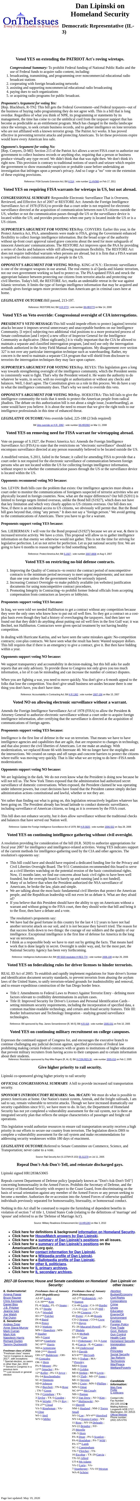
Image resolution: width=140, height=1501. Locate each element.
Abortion (115, 1291)
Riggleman (49, 1408)
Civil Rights (117, 1297)
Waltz (46, 1305)
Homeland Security (122, 1341)
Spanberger (81, 1468)
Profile (113, 1390)
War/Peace (117, 1364)
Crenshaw (48, 1394)
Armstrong (49, 1348)
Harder (103, 1305)
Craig (83, 1383)
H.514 (71, 181)
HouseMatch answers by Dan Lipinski (66, 1236)
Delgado (98, 1422)
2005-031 (108, 1024)
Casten (98, 1344)
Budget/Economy (121, 1294)
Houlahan (84, 1440)
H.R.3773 (64, 307)
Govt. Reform (119, 1331)
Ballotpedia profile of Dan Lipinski (66, 1260)
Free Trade (117, 1327)
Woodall (48, 1312)
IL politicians (117, 1392)
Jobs (113, 1347)
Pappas (83, 1394)
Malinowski (86, 1401)
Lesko (47, 1298)
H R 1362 (73, 694)
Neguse (83, 1319)
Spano (63, 1305)
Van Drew (85, 1397)
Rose (65, 1387)
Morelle (80, 1429)
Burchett (48, 1387)
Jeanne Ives (11, 1311)
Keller (44, 1372)
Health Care (118, 1337)
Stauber (42, 1333)
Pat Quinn (9, 1317)
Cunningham (86, 1447)
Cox (84, 1308)
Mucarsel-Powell (90, 1326)
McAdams (85, 1461)
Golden (84, 1369)
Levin (84, 1305)
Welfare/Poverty (120, 1367)
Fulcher (49, 1316)
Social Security (120, 1354)
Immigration (118, 1344)
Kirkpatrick (89, 1298)
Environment (118, 1317)
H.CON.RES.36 (84, 1059)
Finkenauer (85, 1340)
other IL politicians (50, 1264)
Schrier (84, 1472)
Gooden (59, 1397)
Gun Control (118, 1334)
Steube (48, 1308)
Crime (114, 1304)
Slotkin (83, 1372)
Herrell (52, 1351)
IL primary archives (51, 1268)
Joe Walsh (10, 1314)
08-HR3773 (89, 307)
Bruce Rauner (12, 1297)
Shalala (80, 1330)
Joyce (62, 1372)
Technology (117, 1361)
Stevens (84, 1380)
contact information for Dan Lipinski (65, 1252)
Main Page (116, 1387)
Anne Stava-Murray (15, 1327)
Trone (83, 1365)
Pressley (79, 1362)
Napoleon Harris (13, 1337)
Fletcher (84, 1451)
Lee (81, 1415)
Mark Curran (11, 1331)
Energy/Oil (117, 1314)
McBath (84, 1333)
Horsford (101, 1415)
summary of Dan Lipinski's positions (68, 1240)
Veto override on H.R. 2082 (50, 425)
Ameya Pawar (12, 1294)
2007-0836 (91, 554)
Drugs (114, 1307)
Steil (45, 1415)
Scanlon (99, 1436)
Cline (41, 1412)
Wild (102, 1440)
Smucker (47, 1369)
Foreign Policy (119, 1324)
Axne (103, 1340)
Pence (45, 1323)
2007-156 (97, 694)
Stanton (78, 1301)
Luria (82, 1465)
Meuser (46, 1365)
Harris (51, 1344)
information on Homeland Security (106, 1232)
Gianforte (50, 1340)
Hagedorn (49, 1330)
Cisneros (86, 1312)
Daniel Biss (10, 1304)
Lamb (85, 1443)
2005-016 (111, 1059)
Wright (47, 1401)
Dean (82, 1436)
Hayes (82, 1323)
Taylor (41, 1397)
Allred (84, 1458)
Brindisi (85, 1426)
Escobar (80, 1454)
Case (84, 1337)
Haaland (85, 1408)
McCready (90, 1390)
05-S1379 (83, 1157)
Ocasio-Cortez (89, 1419)
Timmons (48, 1380)
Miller (47, 1419)
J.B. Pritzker (11, 1307)
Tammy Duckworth (15, 1344)
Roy (64, 1401)
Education (116, 1311)
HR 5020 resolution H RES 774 (72, 957)
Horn (82, 1433)
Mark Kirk (9, 1334)
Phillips (101, 1383)
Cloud (49, 1404)
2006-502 (109, 827)
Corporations (118, 1301)
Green (47, 1390)
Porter (79, 1316)
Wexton (103, 1468)
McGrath (89, 1355)
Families (115, 1321)
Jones (102, 1376)
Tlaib (83, 1376)
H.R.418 (85, 1024)
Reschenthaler (52, 1376)
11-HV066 (94, 181)
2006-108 (107, 957)
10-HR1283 (84, 1223)
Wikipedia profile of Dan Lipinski (65, 1256)
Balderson (52, 1355)
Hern (46, 1362)
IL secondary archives (53, 1272)
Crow (101, 1319)
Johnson (47, 1383)
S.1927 (67, 554)
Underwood (86, 1348)
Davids (83, 1351)
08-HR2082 (84, 425)
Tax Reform (117, 1357)
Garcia (82, 1344)
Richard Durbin (13, 1341)
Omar (83, 1387)
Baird (45, 1319)
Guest (46, 1337)
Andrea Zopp (11, 1324)
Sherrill (80, 1404)
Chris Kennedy (12, 1301)
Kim (51, 1301)
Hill (101, 1308)
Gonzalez (44, 1358)
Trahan (84, 1358)
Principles (116, 1351)
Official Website (118, 1414)
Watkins (47, 1326)
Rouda (98, 1316)
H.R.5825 (85, 827)
